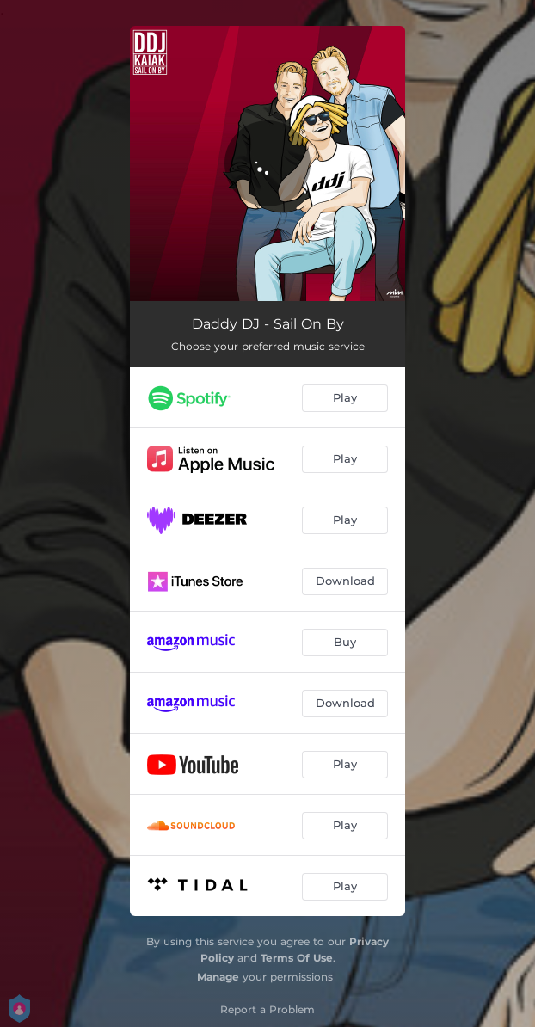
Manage (218, 976)
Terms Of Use (297, 957)
